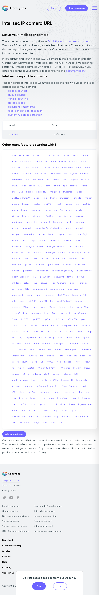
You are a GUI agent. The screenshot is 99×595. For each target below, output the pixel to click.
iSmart (58, 350)
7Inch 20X (13, 134)
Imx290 (58, 204)
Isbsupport (59, 344)
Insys (33, 240)
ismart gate (70, 350)
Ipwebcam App (84, 332)
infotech (37, 216)
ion (63, 259)
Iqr (40, 338)
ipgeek (78, 301)
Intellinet (79, 247)
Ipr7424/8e (72, 319)
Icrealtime (56, 174)
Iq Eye (20, 338)
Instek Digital (83, 234)
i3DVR (56, 155)
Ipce (22, 392)
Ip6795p (44, 283)
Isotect (33, 398)
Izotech (56, 374)
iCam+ (62, 162)
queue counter (17, 95)
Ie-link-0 (85, 180)
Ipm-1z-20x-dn (48, 307)
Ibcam (85, 155)
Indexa (14, 210)
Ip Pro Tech (80, 265)
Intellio (14, 253)
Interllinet (37, 253)
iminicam (64, 198)
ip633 (26, 283)
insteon (15, 240)
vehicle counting (18, 99)
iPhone (26, 307)
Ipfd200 (32, 301)
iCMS (78, 168)
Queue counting (10, 511)
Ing (59, 216)
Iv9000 (50, 362)
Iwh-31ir (77, 368)
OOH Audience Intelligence (15, 531)
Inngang (80, 222)
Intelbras (55, 240)
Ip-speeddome (70, 325)
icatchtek (61, 404)
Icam (53, 162)
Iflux (24, 186)
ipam (72, 283)
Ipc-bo (30, 295)
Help (4, 562)
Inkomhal (45, 222)
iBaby (75, 155)
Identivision (16, 180)
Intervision (16, 259)
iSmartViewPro (18, 356)
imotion (15, 204)
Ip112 (34, 277)
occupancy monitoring (21, 107)
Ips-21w (33, 325)
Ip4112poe (16, 283)
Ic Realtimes (41, 162)
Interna (61, 253)
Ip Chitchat (53, 265)
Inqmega (28, 386)
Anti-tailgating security (45, 511)
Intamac (43, 240)
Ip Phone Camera (68, 386)
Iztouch (67, 374)
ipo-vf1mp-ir (80, 313)
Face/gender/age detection (48, 506)
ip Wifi (83, 386)
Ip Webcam (43, 271)
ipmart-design (66, 307)
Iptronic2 (33, 417)
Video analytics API (43, 526)
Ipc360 (23, 404)
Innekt (69, 222)
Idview (56, 180)
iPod (54, 313)
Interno (87, 253)
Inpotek (79, 228)
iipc (65, 186)
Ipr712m (59, 319)
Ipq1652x (25, 319)
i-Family (43, 380)
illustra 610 (41, 192)
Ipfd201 (43, 301)
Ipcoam (57, 392)
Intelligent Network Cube (59, 247)
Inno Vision (62, 398)
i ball (13, 155)
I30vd (47, 155)
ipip (35, 307)
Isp (41, 356)
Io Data (44, 259)
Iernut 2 (15, 186)
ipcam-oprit (17, 295)
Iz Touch (37, 374)
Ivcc (59, 362)
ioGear (55, 259)
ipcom (85, 410)
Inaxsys (68, 204)
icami (83, 162)
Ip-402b (80, 277)
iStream (51, 356)
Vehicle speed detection (14, 526)
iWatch (30, 368)
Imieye (53, 198)
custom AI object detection (25, 115)
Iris (12, 344)
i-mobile (77, 198)
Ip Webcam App (49, 410)
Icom (87, 168)
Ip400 (70, 277)
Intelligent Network (34, 247)
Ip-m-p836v (83, 307)
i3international (81, 417)
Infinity (79, 210)
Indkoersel (36, 210)
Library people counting (45, 516)
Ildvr (13, 192)
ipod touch (65, 313)
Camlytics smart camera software (67, 41)
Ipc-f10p (32, 392)
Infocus (25, 216)
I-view (87, 362)
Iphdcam (15, 307)
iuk (42, 362)
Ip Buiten (40, 265)
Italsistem (72, 356)
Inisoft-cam (17, 222)
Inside (42, 234)
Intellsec (25, 253)
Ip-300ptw (45, 277)
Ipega (36, 423)
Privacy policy (9, 491)
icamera (73, 162)
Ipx (12, 338)
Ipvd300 (58, 332)
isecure (85, 344)
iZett (46, 374)
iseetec (22, 350)
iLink (21, 192)
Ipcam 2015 (23, 289)
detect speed (16, 103)
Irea (78, 338)
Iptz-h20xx (37, 332)
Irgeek (86, 338)
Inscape (15, 234)
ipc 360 (64, 410)
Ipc (12, 289)
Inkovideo (58, 222)
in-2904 (54, 380)
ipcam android (39, 289)
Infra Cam (49, 216)
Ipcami (43, 404)
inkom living (31, 222)
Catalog (6, 567)
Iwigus (87, 368)
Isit (49, 350)
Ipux (49, 332)
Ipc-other (69, 392)
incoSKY (86, 204)
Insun (24, 240)
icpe (43, 398)
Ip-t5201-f (86, 325)
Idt (48, 180)
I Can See (24, 155)
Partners (6, 556)
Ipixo (13, 398)
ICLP (13, 423)
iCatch (46, 168)
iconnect (15, 174)
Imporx (25, 204)
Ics (65, 174)
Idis (27, 180)
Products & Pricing (11, 546)
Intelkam (67, 240)
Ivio (12, 368)
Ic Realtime (25, 162)
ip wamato (28, 271)
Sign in (54, 8)
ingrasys (68, 216)
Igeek (32, 186)
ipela (13, 301)
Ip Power (67, 265)
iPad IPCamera (58, 283)
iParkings (82, 283)
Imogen (88, 198)
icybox (73, 174)
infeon (69, 210)
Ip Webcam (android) (62, 271)
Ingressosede (85, 404)
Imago (79, 192)
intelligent (16, 247)
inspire (61, 234)
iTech (82, 356)
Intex (27, 259)
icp (36, 174)
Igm (48, 186)
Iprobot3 (15, 325)
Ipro (83, 319)
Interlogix (50, 253)
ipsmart (55, 325)
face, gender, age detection (25, 111)
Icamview (15, 168)
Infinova (15, 216)
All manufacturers (14, 434)
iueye (34, 362)
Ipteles (14, 332)
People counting (10, 506)
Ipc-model (45, 392)
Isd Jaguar (73, 344)
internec (86, 398)
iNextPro (58, 210)
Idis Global (38, 180)
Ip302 (14, 392)
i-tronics (66, 417)
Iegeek (74, 180)
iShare (42, 350)
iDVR (65, 180)
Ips (24, 325)
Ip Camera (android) (46, 386)
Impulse (36, 204)
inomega (15, 386)
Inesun (47, 210)
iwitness (15, 374)
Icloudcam (67, 168)
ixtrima (26, 374)
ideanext (84, 174)
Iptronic (25, 332)
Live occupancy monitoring (15, 516)
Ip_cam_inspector (19, 277)
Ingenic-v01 (67, 380)
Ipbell (13, 404)
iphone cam (83, 392)
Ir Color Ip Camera (54, 338)
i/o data (37, 155)
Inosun (14, 410)
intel (23, 410)
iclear (56, 168)
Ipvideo (69, 332)
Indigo (24, 210)
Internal (75, 398)
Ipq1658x (37, 319)
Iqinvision (31, 338)
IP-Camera (24, 423)
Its (90, 356)
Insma (51, 234)
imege (36, 198)
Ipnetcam (36, 313)
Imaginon (67, 192)
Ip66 (35, 283)
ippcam (23, 398)
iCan (26, 168)
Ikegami (74, 186)
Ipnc (25, 313)
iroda (36, 344)
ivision (21, 368)
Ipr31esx (49, 319)
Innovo (69, 228)
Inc (77, 204)
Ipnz (46, 313)
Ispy (56, 417)
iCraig (44, 174)
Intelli (77, 240)
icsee (72, 404)
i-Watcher (65, 368)
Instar (70, 234)
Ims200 (47, 204)
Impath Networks (19, 380)
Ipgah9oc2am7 (64, 301)
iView (77, 362)
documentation (75, 71)
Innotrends (81, 380)
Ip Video (15, 271)
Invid (35, 259)
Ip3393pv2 (59, 277)
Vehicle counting (10, 521)
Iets (60, 423)
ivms (45, 423)
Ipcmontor (49, 295)
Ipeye (22, 301)
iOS (82, 259)
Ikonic (84, 186)
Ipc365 (75, 410)
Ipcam (33, 404)
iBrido (14, 162)
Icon (33, 380)
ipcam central (57, 289)
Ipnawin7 (15, 313)
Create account (76, 8)
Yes (39, 586)
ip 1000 (28, 265)
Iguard (57, 186)
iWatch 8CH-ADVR (47, 368)
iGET (40, 186)
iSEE (13, 350)
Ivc (51, 404)
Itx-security (22, 362)
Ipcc (39, 295)
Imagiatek (55, 192)
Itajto (60, 356)
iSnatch (33, 356)
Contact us (8, 573)
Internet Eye (75, 253)
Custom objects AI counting (48, 531)
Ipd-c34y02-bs (18, 417)
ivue (53, 423)
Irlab (19, 344)
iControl (27, 174)
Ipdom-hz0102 (79, 295)
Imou (51, 398)
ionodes (73, 259)
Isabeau (46, 344)
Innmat (14, 228)
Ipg (51, 301)
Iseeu (32, 350)
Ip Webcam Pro (84, 271)
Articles (6, 551)
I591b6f (66, 155)
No (60, 586)
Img (45, 198)
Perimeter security (43, 521)
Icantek (36, 168)
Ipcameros (73, 289)
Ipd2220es (63, 295)
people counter (17, 91)
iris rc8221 (46, 417)
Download (7, 540)
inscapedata (29, 234)
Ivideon (67, 362)
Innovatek (26, 228)
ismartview (85, 350)
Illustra (29, 192)
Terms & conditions (11, 486)
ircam (69, 338)
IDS (76, 374)
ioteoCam (16, 265)
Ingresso (80, 216)
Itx (12, 362)
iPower (14, 319)
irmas (27, 344)
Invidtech (33, 410)
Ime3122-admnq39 (20, 198)
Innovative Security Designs (48, 228)
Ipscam (44, 325)
